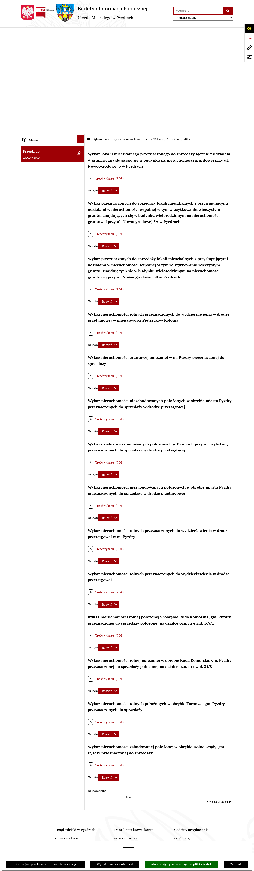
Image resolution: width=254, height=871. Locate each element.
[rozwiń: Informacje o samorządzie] (81, 42)
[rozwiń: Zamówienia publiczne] (81, 96)
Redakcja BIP (86, 825)
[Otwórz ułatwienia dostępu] (249, 28)
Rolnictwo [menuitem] (30, 413)
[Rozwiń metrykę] (108, 84)
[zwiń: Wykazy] (81, 208)
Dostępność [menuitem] (31, 403)
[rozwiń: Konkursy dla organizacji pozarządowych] (81, 136)
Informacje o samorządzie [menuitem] (41, 43)
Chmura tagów (107, 839)
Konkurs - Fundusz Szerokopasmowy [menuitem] (48, 441)
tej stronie (128, 846)
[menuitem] (53, 140)
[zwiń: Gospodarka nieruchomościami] (81, 178)
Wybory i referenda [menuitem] (36, 394)
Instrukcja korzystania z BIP (124, 825)
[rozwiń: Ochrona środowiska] (81, 255)
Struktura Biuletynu (53, 825)
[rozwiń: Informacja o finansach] (81, 105)
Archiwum (173, 32)
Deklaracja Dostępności (199, 825)
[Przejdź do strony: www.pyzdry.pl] (249, 47)
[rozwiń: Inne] (81, 314)
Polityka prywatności (142, 839)
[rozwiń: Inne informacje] (81, 431)
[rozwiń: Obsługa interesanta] (81, 77)
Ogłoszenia (100, 32)
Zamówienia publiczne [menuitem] (38, 97)
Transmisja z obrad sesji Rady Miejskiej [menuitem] (43, 65)
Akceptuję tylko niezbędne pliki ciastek (181, 864)
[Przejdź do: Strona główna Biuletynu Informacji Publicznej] (88, 32)
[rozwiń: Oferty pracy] (81, 166)
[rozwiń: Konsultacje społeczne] (81, 421)
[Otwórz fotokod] (249, 57)
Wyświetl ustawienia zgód (115, 864)
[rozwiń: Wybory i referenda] (81, 393)
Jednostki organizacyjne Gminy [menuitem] (44, 116)
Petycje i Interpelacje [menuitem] (37, 375)
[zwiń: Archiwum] (81, 219)
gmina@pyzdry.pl (134, 748)
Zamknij (236, 864)
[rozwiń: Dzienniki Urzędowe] (81, 383)
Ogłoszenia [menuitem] (30, 125)
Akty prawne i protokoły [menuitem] (39, 52)
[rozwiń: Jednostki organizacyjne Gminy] (81, 115)
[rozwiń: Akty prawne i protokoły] (81, 51)
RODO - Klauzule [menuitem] (34, 87)
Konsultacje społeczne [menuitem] (38, 422)
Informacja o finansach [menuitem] (39, 106)
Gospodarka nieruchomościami (130, 32)
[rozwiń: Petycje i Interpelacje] (81, 374)
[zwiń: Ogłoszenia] (81, 124)
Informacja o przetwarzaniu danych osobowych (45, 864)
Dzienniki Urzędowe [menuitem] (37, 384)
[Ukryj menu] (81, 33)
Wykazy (158, 32)
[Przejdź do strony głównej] (84, 13)
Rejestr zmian (163, 825)
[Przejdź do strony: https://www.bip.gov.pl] (249, 38)
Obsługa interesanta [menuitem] (37, 78)
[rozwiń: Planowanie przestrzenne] (81, 278)
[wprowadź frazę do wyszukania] (198, 11)
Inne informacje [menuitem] (34, 432)
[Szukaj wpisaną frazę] (228, 11)
